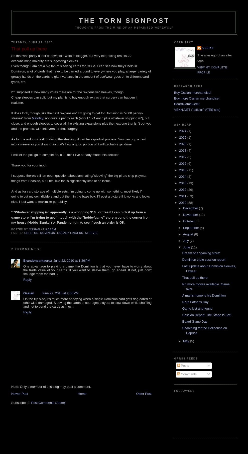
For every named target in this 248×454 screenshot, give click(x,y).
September (191, 228)
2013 (183, 183)
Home (82, 394)
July (186, 241)
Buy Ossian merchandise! (192, 93)
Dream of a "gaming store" (201, 253)
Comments (187, 374)
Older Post (144, 394)
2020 (183, 144)
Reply (27, 280)
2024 (183, 131)
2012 (183, 190)
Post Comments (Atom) (48, 403)
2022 (183, 137)
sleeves (91, 233)
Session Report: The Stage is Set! (206, 315)
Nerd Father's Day (195, 302)
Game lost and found (197, 308)
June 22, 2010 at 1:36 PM (71, 260)
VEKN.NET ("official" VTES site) (197, 110)
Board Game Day (194, 321)
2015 (183, 170)
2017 (183, 157)
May (186, 341)
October (189, 221)
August (188, 234)
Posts (183, 366)
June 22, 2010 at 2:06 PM (60, 293)
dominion (47, 233)
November (191, 215)
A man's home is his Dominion (204, 295)
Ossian (28, 293)
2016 (183, 163)
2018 (183, 150)
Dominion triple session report (203, 259)
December (191, 208)
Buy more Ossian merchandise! (196, 98)
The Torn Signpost (124, 20)
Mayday (37, 118)
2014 (183, 176)
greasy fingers (70, 233)
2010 (183, 203)
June (187, 247)
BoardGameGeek (186, 104)
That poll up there (194, 278)
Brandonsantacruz (37, 260)
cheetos (31, 233)
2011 (183, 196)
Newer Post (19, 394)
